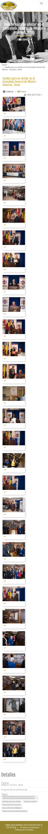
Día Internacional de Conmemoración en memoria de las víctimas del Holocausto (19, 797)
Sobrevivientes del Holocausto (15, 811)
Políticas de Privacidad (24, 830)
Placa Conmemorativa (12, 805)
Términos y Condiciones (29, 827)
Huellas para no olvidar (12, 802)
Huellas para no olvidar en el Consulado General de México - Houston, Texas (20, 82)
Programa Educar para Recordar (14, 790)
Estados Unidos (30, 802)
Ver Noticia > (34, 94)
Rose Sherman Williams (12, 808)
